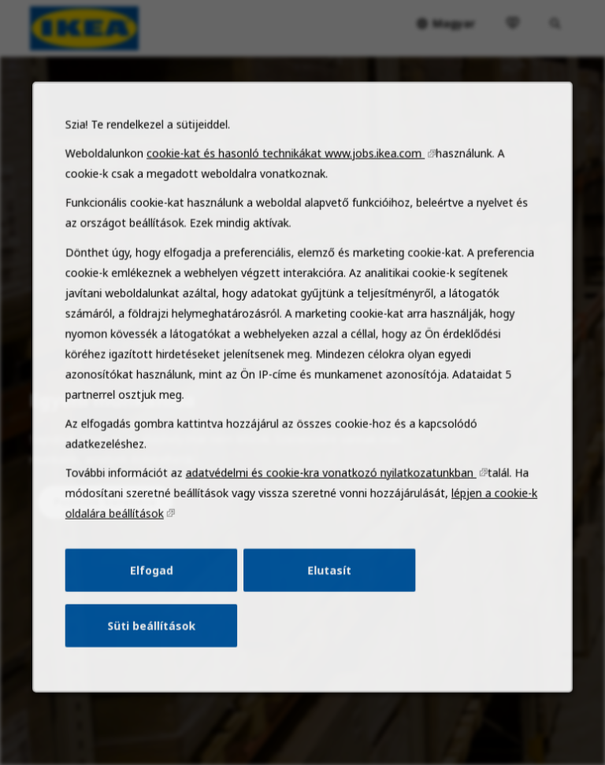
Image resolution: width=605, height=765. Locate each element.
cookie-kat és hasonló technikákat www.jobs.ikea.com (286, 202)
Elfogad (159, 595)
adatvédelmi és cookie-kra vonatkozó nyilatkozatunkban (329, 503)
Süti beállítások (160, 647)
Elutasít (327, 595)
